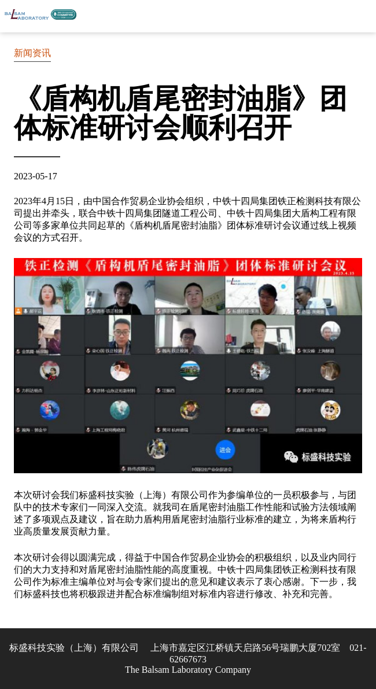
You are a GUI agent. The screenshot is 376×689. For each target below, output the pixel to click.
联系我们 (332, 16)
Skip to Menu (361, 16)
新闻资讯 (32, 53)
